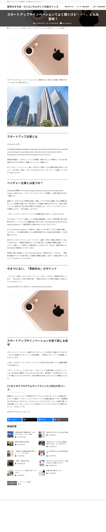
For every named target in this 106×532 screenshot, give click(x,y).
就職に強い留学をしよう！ (54, 470)
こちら (27, 412)
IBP (20, 484)
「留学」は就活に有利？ (22, 461)
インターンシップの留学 (24, 482)
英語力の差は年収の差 (22, 442)
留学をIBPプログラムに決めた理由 (57, 432)
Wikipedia (10, 144)
